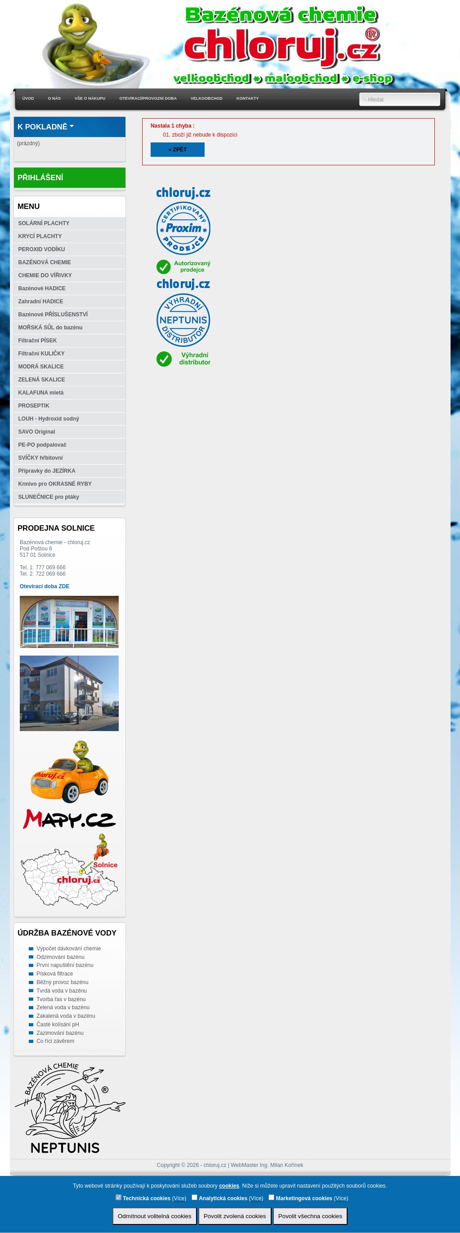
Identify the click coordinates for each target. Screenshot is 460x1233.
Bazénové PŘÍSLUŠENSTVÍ (53, 314)
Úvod (28, 98)
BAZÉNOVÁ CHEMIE (44, 262)
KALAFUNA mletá (41, 393)
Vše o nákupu (90, 98)
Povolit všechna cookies (310, 1216)
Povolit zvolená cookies (235, 1216)
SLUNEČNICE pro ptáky (48, 497)
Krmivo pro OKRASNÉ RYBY (55, 484)
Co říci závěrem (55, 1041)
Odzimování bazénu (60, 957)
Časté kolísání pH (57, 1024)
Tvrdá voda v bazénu (61, 991)
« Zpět (178, 149)
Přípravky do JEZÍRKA (47, 471)
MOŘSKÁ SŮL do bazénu (50, 327)
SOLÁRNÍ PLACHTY (44, 223)
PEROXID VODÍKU (41, 249)
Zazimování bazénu (60, 1033)
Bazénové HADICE (42, 288)
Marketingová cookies (300, 1198)
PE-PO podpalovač (42, 445)
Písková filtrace (54, 974)
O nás (54, 98)
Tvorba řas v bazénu (60, 999)
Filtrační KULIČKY (41, 353)
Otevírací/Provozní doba (148, 98)
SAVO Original (36, 432)
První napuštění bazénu (65, 965)
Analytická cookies (219, 1198)
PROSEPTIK (33, 406)
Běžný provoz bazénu (62, 982)
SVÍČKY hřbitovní (40, 458)
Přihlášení (40, 177)
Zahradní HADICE (40, 301)
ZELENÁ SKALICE (41, 380)
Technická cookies (143, 1198)
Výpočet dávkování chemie (68, 948)
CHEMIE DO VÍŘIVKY (45, 275)
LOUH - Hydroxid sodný (48, 419)
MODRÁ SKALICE (41, 367)
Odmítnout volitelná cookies (155, 1216)
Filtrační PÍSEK (37, 340)
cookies (229, 1186)
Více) (180, 1198)
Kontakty (248, 98)
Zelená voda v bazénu (62, 1007)
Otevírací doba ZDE (45, 586)
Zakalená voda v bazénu (65, 1016)
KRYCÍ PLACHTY (40, 236)
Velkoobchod (207, 98)
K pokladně (42, 127)
